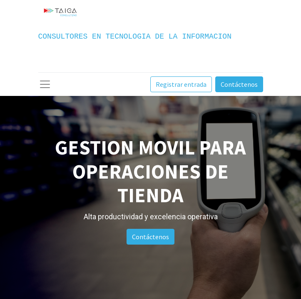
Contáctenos (239, 84)
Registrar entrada (181, 84)
